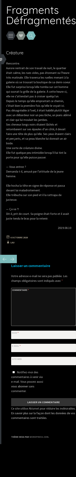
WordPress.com (38, 436)
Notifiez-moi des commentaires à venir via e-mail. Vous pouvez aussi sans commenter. (27, 381)
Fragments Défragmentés (41, 15)
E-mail (16, 345)
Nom (15, 332)
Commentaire (20, 290)
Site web (17, 359)
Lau (12, 242)
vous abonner (19, 386)
